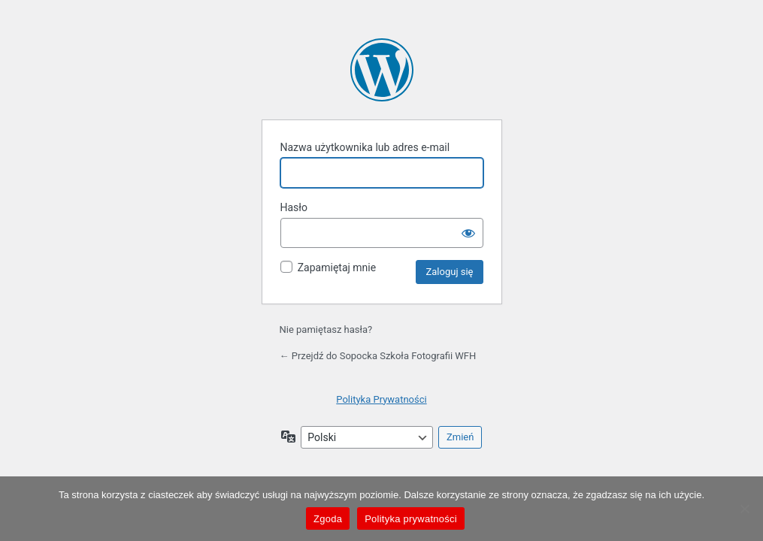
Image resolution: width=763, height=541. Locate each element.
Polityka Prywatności (381, 399)
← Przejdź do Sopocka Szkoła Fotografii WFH (378, 355)
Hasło (294, 207)
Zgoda (327, 518)
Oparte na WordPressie (381, 69)
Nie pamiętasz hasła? (326, 329)
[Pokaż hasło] (468, 233)
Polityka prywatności (411, 518)
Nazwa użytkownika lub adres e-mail (365, 147)
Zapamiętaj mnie (337, 267)
